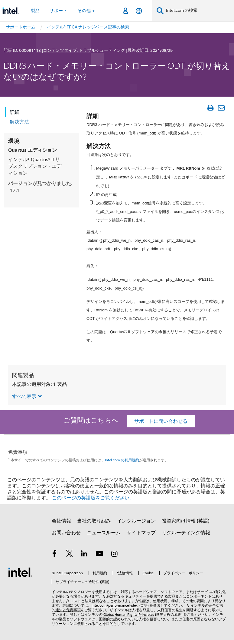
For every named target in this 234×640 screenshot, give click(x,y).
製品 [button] (35, 10)
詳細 (14, 112)
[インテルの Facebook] (54, 554)
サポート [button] (59, 10)
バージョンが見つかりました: (40, 187)
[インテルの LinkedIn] (84, 554)
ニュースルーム (104, 533)
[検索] (160, 10)
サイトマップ (141, 533)
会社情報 (61, 521)
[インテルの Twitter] (69, 554)
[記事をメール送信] (221, 108)
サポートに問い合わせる (160, 421)
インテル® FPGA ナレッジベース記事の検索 (88, 27)
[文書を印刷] (210, 108)
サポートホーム (20, 27)
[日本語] (139, 10)
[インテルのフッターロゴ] (20, 572)
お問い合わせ (66, 533)
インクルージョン (136, 521)
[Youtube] (99, 554)
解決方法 (19, 122)
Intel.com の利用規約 (122, 460)
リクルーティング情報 (186, 533)
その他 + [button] (86, 10)
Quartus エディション (32, 150)
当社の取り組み (94, 521)
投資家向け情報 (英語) (186, 521)
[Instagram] (114, 554)
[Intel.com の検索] (199, 10)
